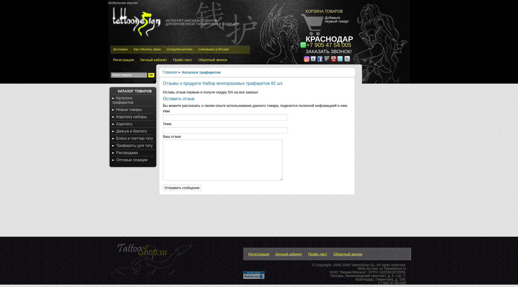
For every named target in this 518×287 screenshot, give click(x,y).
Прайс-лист (182, 60)
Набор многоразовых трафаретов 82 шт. (243, 83)
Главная (170, 72)
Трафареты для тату (134, 146)
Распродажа (127, 153)
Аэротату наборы (131, 117)
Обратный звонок (212, 60)
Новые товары (129, 110)
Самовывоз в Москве (213, 49)
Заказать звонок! (329, 51)
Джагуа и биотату (131, 131)
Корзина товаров (324, 11)
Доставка (120, 49)
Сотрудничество (179, 49)
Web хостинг (368, 268)
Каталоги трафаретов (123, 100)
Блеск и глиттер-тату (134, 138)
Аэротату (124, 124)
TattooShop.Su (362, 265)
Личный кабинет (153, 60)
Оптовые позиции (132, 160)
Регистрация (123, 60)
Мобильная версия (123, 3)
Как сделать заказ (147, 49)
